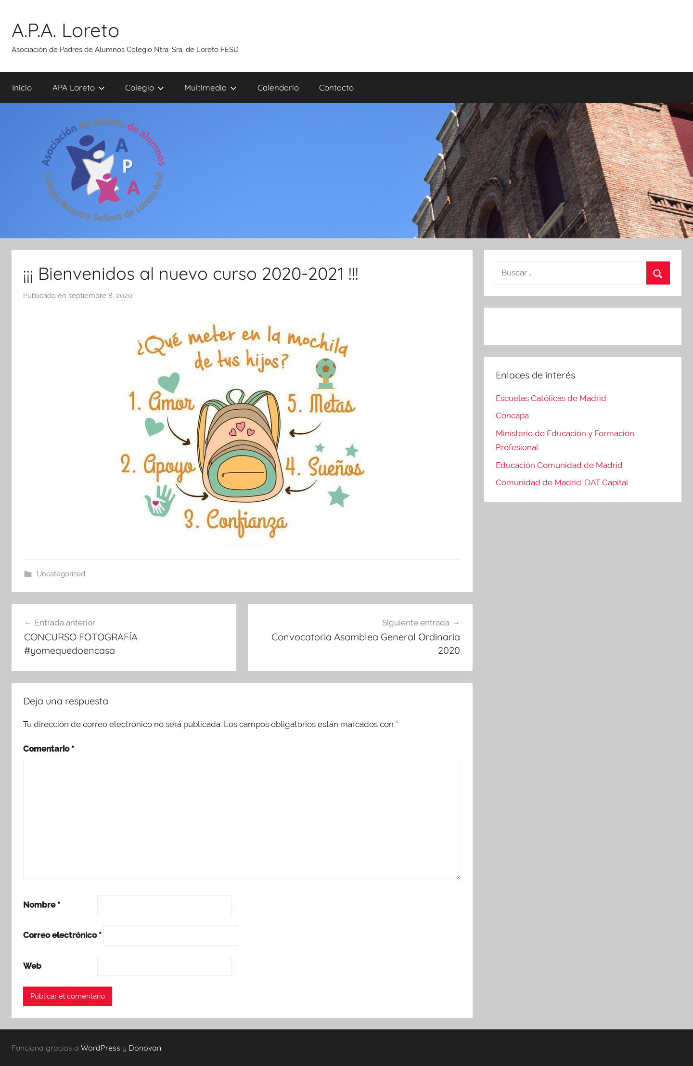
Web (32, 966)
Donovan (144, 1048)
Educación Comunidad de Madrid (559, 465)
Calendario (278, 87)
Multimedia (210, 87)
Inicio (22, 87)
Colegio (144, 87)
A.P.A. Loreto (65, 30)
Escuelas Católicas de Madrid (551, 398)
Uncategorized (61, 574)
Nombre (41, 905)
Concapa (512, 415)
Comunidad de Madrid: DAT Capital (562, 482)
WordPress (100, 1048)
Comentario (48, 749)
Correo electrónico (62, 935)
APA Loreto (78, 87)
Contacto (336, 87)
